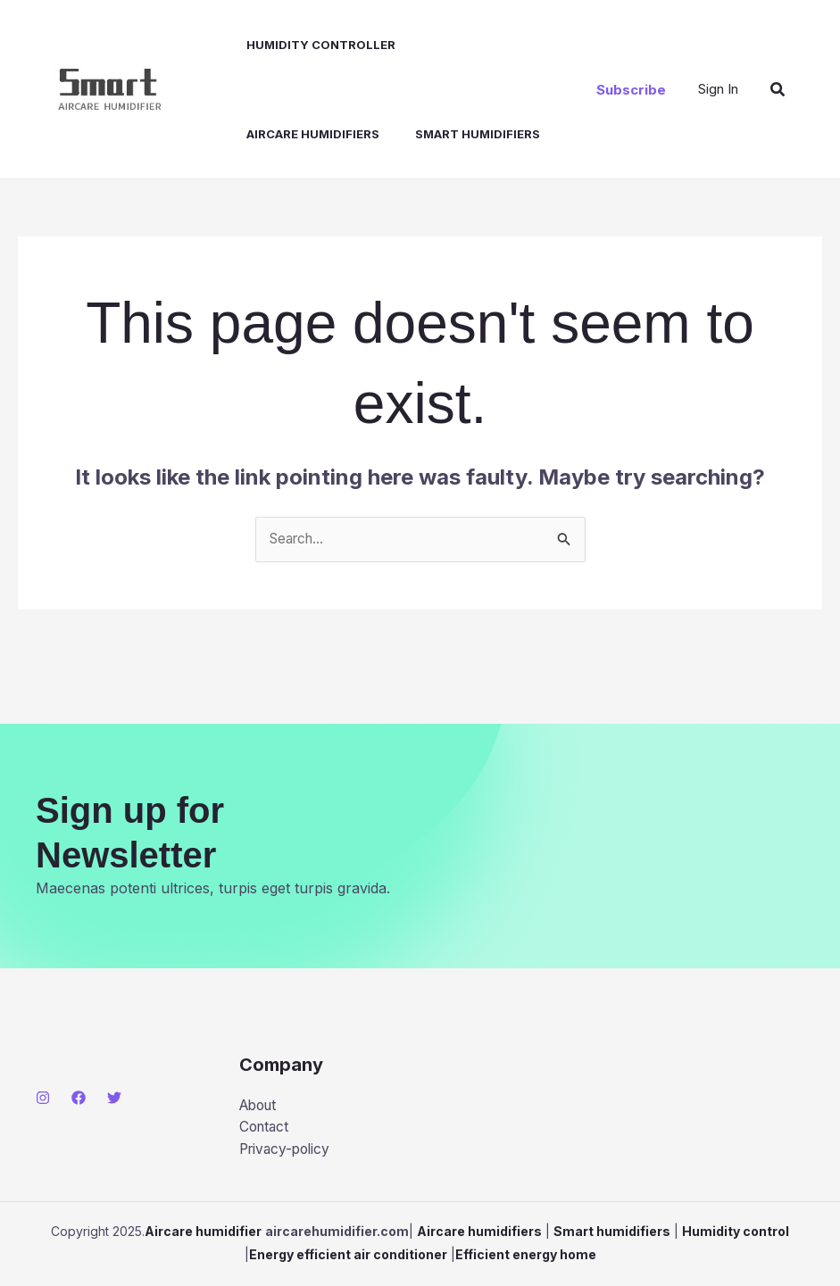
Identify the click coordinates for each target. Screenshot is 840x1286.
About (260, 1106)
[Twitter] (114, 1098)
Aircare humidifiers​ (477, 44)
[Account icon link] (718, 89)
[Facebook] (78, 1098)
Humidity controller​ (307, 44)
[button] (631, 89)
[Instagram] (43, 1098)
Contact (265, 1129)
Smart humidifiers (295, 134)
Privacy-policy (287, 1152)
